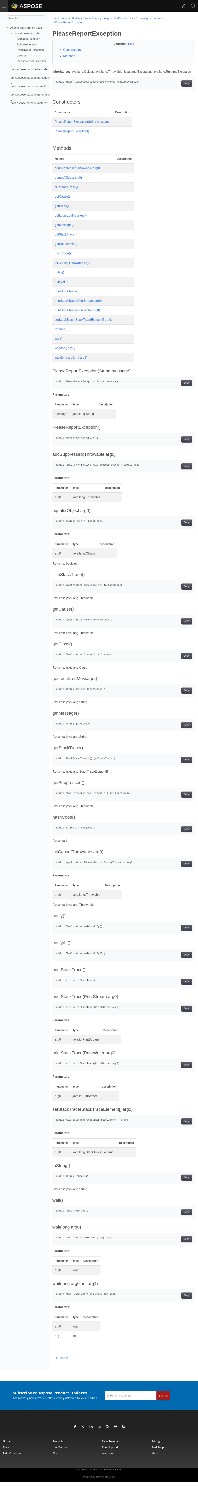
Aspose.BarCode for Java (26, 27)
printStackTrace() (66, 296)
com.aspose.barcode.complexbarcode (34, 86)
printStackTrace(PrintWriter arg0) (77, 315)
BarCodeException (28, 38)
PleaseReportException (31, 60)
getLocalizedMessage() (71, 220)
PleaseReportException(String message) (83, 126)
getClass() (62, 210)
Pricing (155, 1446)
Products (58, 1446)
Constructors (72, 49)
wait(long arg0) (65, 352)
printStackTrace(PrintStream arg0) (78, 305)
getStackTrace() (66, 239)
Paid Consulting (12, 1458)
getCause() (62, 201)
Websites (107, 1458)
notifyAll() (61, 286)
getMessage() (64, 229)
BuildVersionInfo (27, 44)
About (155, 1458)
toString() (61, 333)
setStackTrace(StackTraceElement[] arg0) (83, 324)
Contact (112, 1481)
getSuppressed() (66, 248)
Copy (176, 88)
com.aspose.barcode (27, 33)
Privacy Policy (88, 1481)
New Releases (111, 1446)
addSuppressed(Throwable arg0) (77, 172)
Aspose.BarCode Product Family (82, 18)
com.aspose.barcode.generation (31, 94)
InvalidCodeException (30, 49)
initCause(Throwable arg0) (73, 267)
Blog (55, 1458)
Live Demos (59, 1452)
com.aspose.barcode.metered (29, 102)
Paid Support (159, 1452)
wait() (58, 343)
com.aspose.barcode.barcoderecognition (36, 77)
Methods (69, 56)
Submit (163, 1400)
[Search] (26, 18)
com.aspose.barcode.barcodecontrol (33, 69)
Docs (6, 1452)
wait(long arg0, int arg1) (71, 362)
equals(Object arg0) (68, 182)
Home (56, 18)
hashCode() (63, 258)
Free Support (110, 1452)
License (21, 55)
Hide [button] (125, 43)
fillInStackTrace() (66, 191)
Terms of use (102, 1481)
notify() (59, 277)
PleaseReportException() (72, 135)
